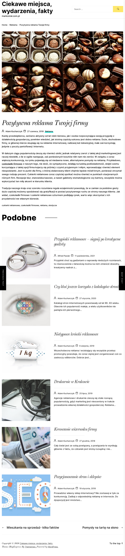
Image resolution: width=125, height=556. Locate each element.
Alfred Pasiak (64, 260)
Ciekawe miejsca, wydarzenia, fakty (27, 7)
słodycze (52, 205)
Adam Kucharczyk (13, 131)
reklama (43, 205)
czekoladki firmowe (12, 164)
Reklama (49, 131)
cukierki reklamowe (11, 205)
